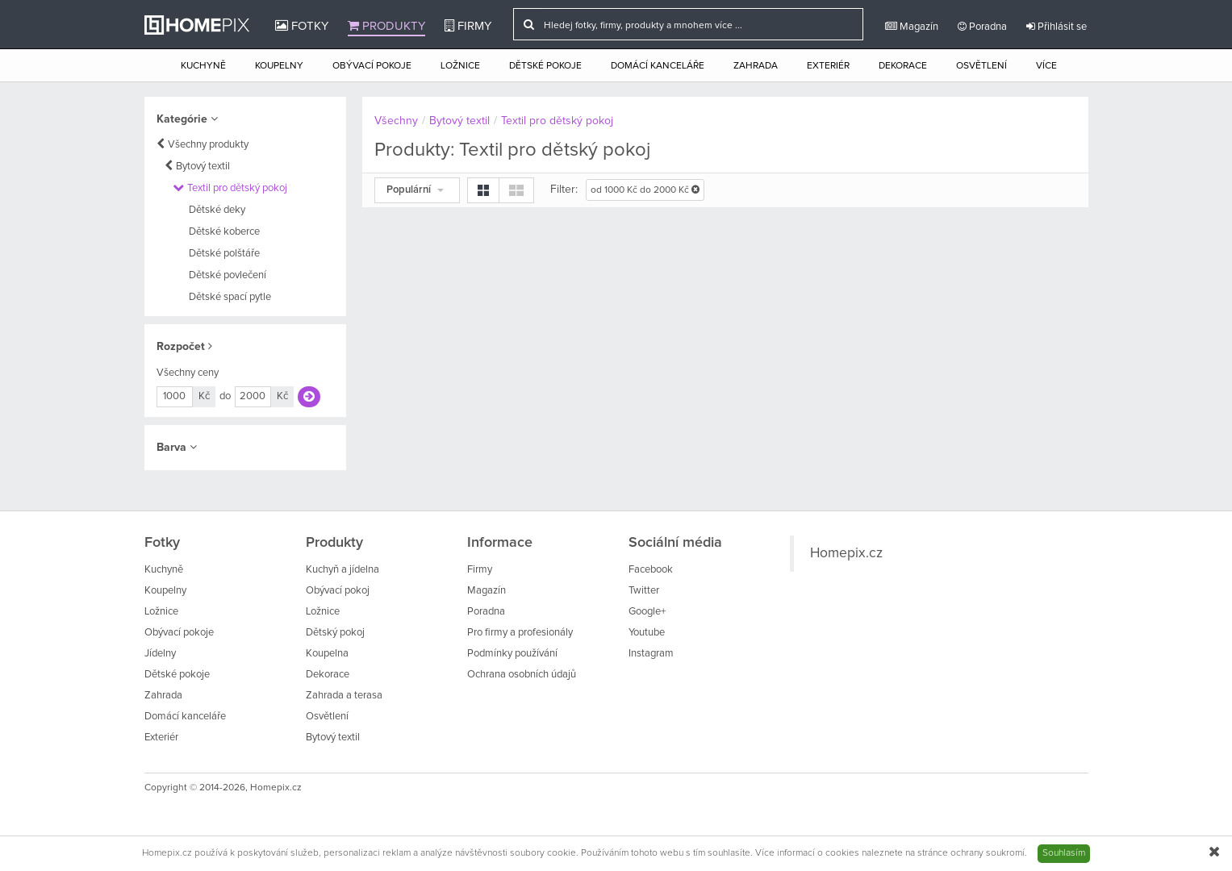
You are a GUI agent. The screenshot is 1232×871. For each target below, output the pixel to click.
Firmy (468, 25)
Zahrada (755, 66)
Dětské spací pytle (230, 297)
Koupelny (279, 66)
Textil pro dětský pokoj (237, 188)
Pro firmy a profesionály (520, 632)
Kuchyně (203, 66)
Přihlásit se (1056, 26)
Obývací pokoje (371, 66)
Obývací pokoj (338, 591)
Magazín (911, 26)
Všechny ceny (188, 373)
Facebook (651, 570)
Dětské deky (217, 210)
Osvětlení (981, 66)
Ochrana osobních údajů (521, 674)
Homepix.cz (846, 553)
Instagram (651, 653)
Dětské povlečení (227, 275)
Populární (415, 190)
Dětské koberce (224, 232)
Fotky (301, 25)
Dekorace (903, 66)
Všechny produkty (208, 145)
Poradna (982, 26)
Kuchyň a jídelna (342, 570)
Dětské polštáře (224, 253)
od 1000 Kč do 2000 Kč (645, 190)
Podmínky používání (512, 653)
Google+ (647, 611)
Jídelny (160, 653)
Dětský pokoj (335, 632)
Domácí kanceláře (657, 66)
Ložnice (460, 66)
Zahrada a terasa (344, 695)
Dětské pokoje (545, 66)
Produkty (386, 25)
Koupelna (327, 653)
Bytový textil (203, 166)
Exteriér (828, 66)
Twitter (644, 591)
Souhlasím (1063, 853)
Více (1046, 66)
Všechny (396, 121)
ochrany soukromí (987, 853)
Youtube (647, 632)
